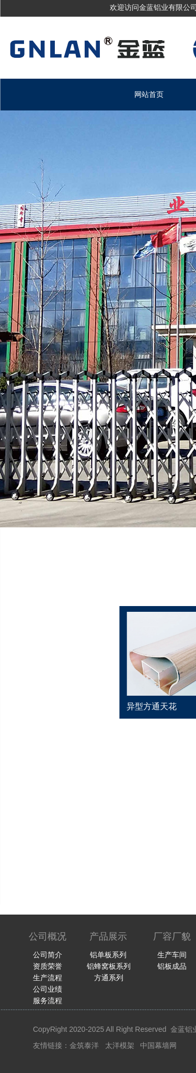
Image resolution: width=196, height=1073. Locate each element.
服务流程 (47, 1000)
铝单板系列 (108, 955)
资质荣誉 (47, 966)
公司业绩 (47, 989)
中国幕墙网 (158, 1045)
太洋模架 (119, 1045)
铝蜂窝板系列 (109, 966)
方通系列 (108, 977)
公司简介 (47, 955)
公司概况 (47, 936)
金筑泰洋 (84, 1045)
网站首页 (149, 94)
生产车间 (172, 955)
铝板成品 (172, 966)
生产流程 (47, 977)
